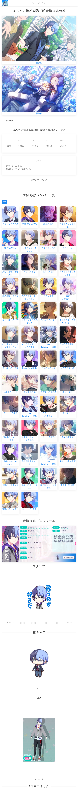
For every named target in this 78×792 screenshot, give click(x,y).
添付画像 (9, 121)
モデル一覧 (39, 779)
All (4, 202)
